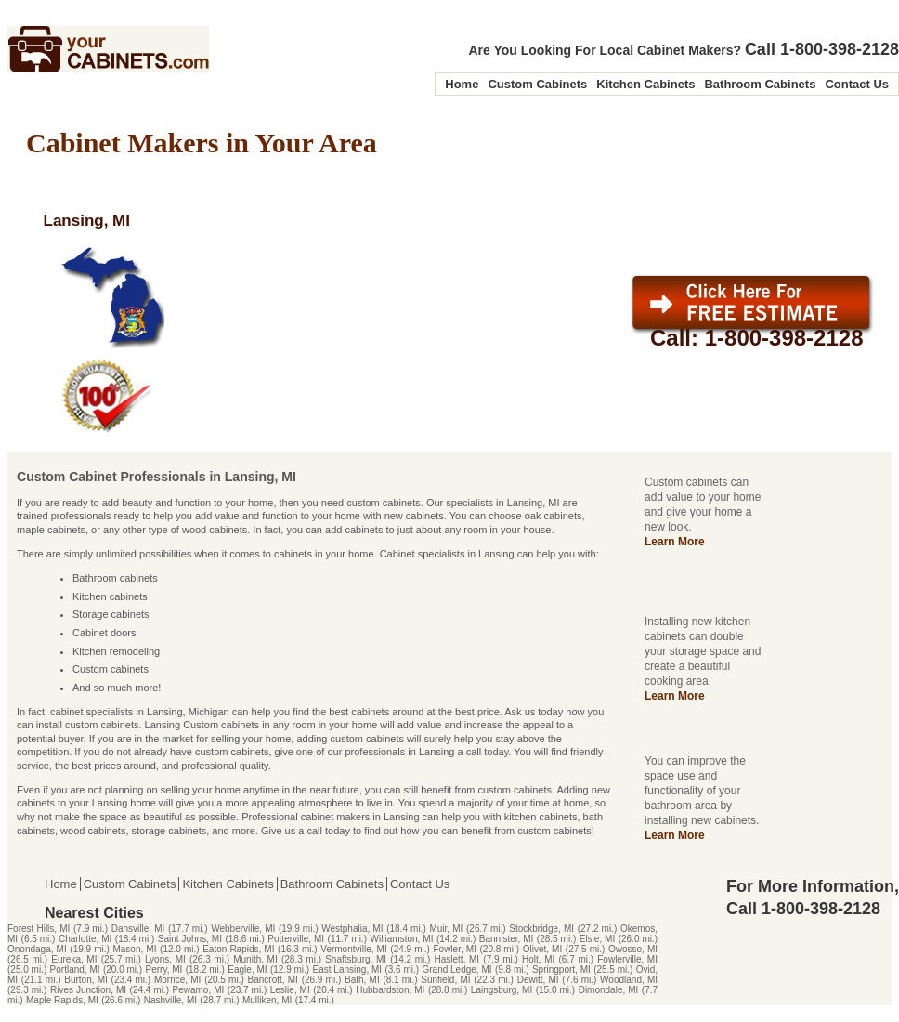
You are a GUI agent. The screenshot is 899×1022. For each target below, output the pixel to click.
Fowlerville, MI (627, 959)
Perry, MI (164, 969)
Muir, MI (446, 929)
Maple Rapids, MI (62, 1000)
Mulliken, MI (267, 1000)
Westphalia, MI (352, 929)
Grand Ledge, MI (456, 969)
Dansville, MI (138, 929)
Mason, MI (134, 949)
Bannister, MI (506, 939)
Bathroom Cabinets (759, 84)
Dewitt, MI (538, 980)
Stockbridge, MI (541, 929)
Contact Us (857, 84)
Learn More (675, 541)
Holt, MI (538, 959)
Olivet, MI (543, 949)
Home (461, 84)
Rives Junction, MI (88, 990)
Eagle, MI (247, 969)
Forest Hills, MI (38, 929)
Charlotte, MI (85, 939)
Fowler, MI (454, 949)
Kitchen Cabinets (645, 84)
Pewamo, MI (199, 990)
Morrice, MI (177, 980)
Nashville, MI (170, 1000)
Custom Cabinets (537, 84)
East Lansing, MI (348, 969)
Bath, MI (362, 980)
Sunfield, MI (445, 980)
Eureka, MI (74, 959)
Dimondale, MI (609, 990)
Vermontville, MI (353, 949)
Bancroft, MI (273, 980)
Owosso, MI (633, 949)
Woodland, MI (629, 980)
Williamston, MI (401, 939)
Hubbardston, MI (390, 990)
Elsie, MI (598, 939)
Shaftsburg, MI (355, 959)
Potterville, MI (295, 939)
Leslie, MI (290, 990)
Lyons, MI (165, 959)
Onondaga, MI (37, 949)
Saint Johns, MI (190, 939)
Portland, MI (75, 969)
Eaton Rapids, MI (238, 949)
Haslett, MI (457, 959)
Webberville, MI (243, 929)
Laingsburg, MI (501, 990)
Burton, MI (86, 980)
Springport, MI (561, 969)
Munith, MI (255, 959)
